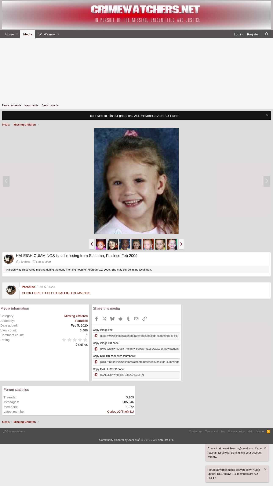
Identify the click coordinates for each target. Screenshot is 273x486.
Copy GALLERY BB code (108, 368)
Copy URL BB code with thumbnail (114, 355)
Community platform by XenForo (136, 439)
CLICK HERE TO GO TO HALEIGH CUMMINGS (56, 293)
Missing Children (76, 316)
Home (9, 34)
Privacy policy (236, 431)
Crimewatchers (14, 431)
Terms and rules (215, 431)
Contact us (195, 431)
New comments (11, 105)
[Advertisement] (136, 70)
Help (251, 431)
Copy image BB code (106, 342)
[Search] (267, 34)
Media (27, 34)
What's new (47, 34)
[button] (17, 34)
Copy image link (103, 329)
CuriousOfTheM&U (120, 411)
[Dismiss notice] (267, 115)
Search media (50, 105)
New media (31, 105)
